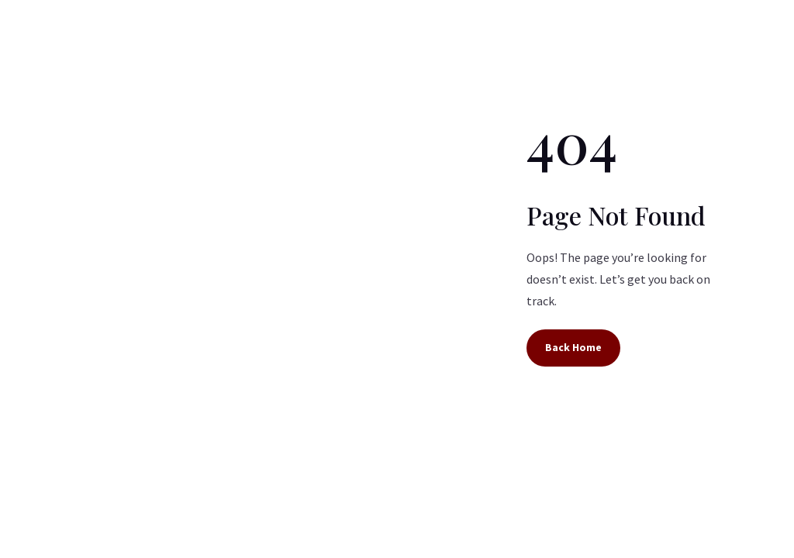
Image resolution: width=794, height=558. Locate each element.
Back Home (573, 347)
